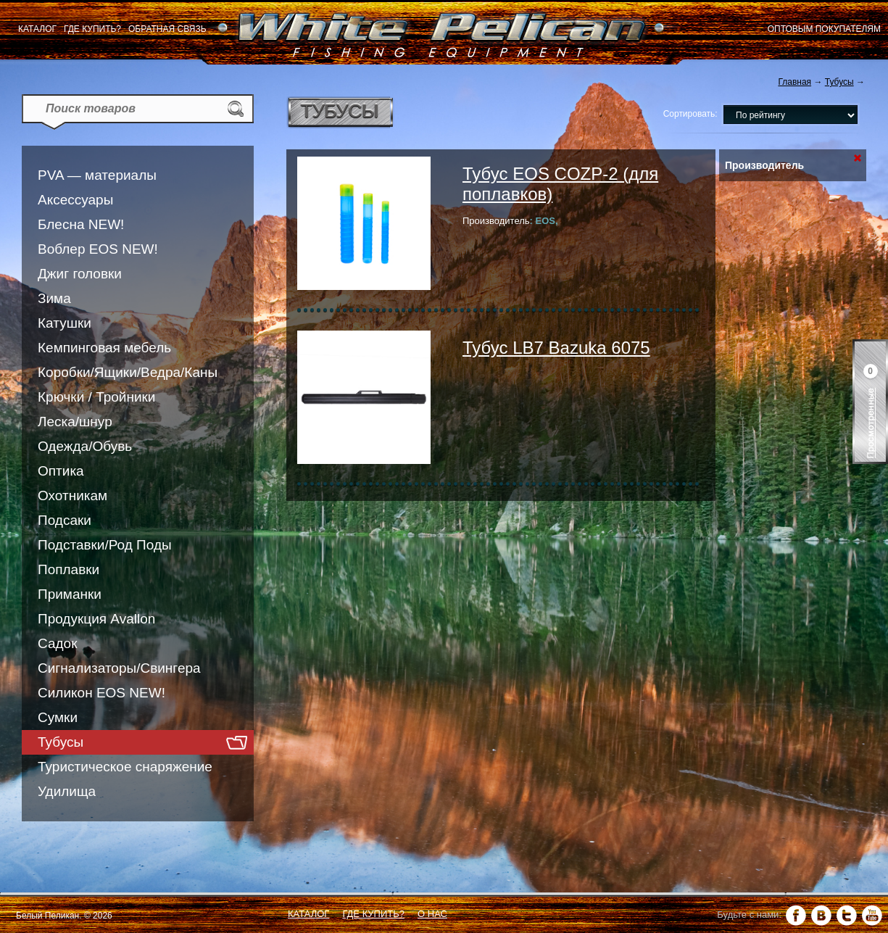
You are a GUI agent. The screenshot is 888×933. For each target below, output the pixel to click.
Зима (54, 298)
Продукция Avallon (96, 618)
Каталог (37, 29)
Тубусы (60, 742)
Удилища (67, 791)
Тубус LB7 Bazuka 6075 (556, 347)
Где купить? (92, 29)
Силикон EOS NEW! (101, 692)
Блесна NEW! (81, 224)
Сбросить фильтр (857, 158)
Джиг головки (80, 273)
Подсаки (64, 520)
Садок (57, 643)
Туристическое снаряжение (125, 766)
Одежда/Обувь (85, 446)
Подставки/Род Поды (105, 544)
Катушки (64, 323)
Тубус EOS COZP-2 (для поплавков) (560, 184)
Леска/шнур (75, 421)
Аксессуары (75, 199)
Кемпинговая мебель (104, 347)
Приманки (69, 594)
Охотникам (72, 495)
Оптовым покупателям (824, 29)
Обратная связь (167, 29)
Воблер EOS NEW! (98, 249)
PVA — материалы (97, 175)
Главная (794, 82)
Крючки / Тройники (96, 397)
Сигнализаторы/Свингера (119, 668)
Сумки (58, 717)
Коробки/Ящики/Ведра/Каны (127, 372)
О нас (432, 913)
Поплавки (68, 569)
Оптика (61, 470)
